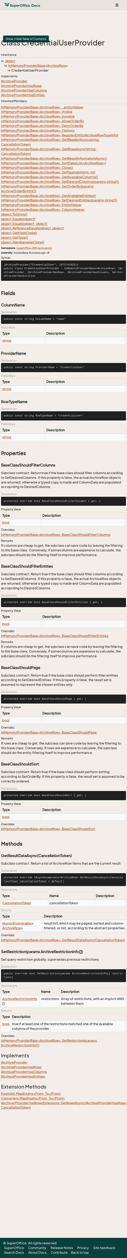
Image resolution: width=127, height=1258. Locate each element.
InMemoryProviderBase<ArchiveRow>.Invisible (38, 116)
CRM (34, 248)
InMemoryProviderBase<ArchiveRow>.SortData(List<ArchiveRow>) (53, 163)
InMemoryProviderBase (26, 66)
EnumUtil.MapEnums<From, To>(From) (31, 1094)
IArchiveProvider (14, 81)
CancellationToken (16, 903)
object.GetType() (14, 238)
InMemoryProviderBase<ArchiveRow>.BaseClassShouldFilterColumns (55, 535)
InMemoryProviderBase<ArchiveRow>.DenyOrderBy (42, 126)
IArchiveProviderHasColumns (24, 90)
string (6, 341)
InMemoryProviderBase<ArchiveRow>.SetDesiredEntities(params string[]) (59, 200)
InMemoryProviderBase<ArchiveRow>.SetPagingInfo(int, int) (48, 172)
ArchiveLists (45, 248)
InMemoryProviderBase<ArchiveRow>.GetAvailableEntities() (48, 196)
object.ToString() (14, 214)
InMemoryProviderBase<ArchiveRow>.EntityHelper (41, 205)
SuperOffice (23, 248)
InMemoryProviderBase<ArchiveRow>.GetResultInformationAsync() (54, 158)
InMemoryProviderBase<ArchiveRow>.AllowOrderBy (42, 121)
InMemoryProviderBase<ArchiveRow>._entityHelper (42, 107)
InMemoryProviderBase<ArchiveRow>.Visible (36, 112)
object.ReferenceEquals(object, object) (32, 228)
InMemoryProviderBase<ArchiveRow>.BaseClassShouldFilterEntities (54, 636)
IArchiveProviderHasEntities (23, 95)
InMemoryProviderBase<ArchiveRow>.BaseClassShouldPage (49, 732)
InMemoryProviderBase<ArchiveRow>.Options (37, 130)
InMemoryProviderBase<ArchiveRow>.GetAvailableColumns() (49, 177)
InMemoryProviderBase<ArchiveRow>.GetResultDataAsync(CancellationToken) (63, 940)
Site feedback (104, 1248)
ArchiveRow (56, 66)
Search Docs (14, 1252)
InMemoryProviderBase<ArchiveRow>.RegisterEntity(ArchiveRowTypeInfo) (59, 135)
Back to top (80, 1252)
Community (37, 1248)
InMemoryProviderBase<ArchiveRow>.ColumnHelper (43, 210)
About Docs (37, 1252)
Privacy (83, 1248)
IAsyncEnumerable (17, 923)
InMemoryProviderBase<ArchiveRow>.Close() (37, 168)
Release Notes (62, 1248)
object (10, 61)
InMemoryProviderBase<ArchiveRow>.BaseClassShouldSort (48, 829)
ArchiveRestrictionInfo (19, 999)
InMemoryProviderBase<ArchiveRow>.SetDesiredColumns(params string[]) (60, 182)
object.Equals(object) (18, 219)
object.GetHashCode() (19, 233)
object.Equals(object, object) (24, 224)
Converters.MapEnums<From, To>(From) (32, 1098)
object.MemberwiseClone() (22, 242)
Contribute (59, 1252)
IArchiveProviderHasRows (21, 86)
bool (5, 522)
